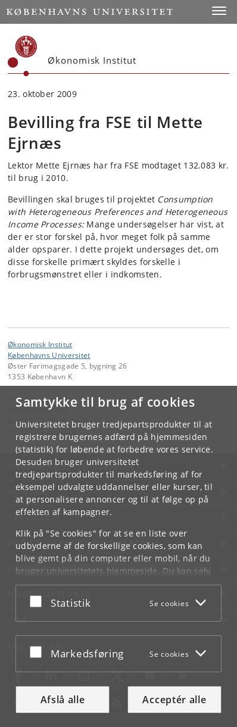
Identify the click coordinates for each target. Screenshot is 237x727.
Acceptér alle (174, 699)
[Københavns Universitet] (23, 56)
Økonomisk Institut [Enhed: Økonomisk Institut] (40, 344)
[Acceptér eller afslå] (39, 600)
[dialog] (118, 556)
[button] (219, 10)
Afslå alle (62, 699)
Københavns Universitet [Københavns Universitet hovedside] (49, 355)
